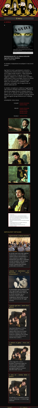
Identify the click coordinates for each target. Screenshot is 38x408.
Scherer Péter (23, 105)
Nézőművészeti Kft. (16, 407)
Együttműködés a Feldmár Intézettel (19, 236)
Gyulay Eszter (24, 111)
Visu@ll (29, 407)
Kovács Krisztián (24, 103)
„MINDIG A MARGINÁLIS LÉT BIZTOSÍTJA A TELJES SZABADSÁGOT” (19, 272)
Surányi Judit (23, 113)
